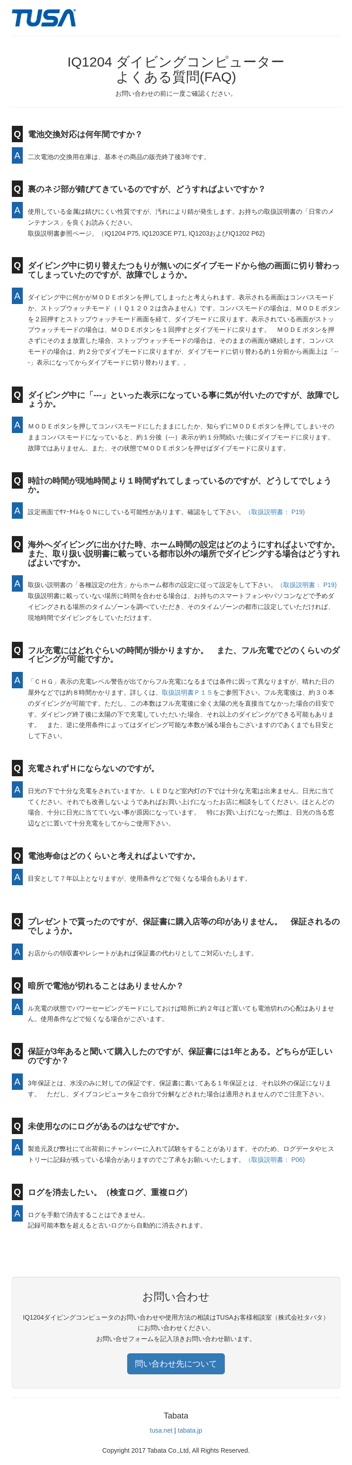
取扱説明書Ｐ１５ (187, 692)
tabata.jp (190, 1430)
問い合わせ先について (176, 1363)
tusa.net (161, 1430)
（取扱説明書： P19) (275, 512)
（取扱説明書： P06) (275, 1159)
